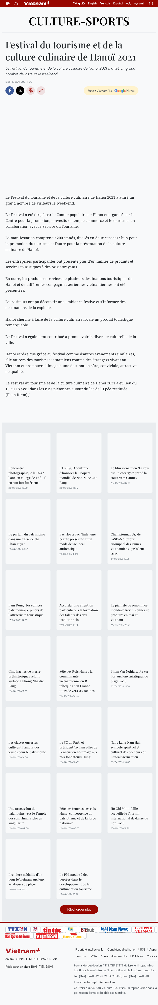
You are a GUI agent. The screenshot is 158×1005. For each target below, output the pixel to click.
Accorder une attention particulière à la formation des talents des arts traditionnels (78, 612)
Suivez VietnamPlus (100, 91)
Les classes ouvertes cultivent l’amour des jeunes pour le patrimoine (27, 747)
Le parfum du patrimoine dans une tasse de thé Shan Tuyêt (26, 539)
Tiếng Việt (79, 3)
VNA (94, 956)
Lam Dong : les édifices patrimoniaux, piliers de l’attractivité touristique (25, 610)
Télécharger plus (79, 909)
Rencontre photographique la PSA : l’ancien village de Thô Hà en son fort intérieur (27, 475)
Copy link (41, 90)
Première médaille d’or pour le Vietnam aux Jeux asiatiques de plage (26, 879)
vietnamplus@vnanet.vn (99, 982)
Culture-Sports (79, 20)
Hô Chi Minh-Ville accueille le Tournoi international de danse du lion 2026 (129, 815)
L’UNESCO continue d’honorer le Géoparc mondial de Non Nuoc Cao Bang (78, 475)
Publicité (137, 956)
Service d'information (114, 956)
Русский (139, 3)
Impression (30, 90)
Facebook (9, 90)
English (92, 3)
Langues (81, 956)
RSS (142, 949)
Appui (153, 949)
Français (105, 3)
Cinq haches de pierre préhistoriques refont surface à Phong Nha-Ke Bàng (26, 678)
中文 (128, 3)
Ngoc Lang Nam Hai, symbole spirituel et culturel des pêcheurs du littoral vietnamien (128, 749)
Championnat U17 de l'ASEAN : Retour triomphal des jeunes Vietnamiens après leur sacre (127, 544)
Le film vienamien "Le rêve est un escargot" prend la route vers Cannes (130, 473)
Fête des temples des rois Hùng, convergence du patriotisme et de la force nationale (77, 815)
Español (118, 3)
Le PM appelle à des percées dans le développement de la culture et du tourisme (75, 881)
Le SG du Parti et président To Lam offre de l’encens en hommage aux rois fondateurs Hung (78, 749)
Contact (152, 956)
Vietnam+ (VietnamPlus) (37, 3)
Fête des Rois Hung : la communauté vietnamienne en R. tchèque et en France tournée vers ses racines (77, 681)
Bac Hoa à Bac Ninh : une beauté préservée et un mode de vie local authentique (77, 541)
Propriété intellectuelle (89, 949)
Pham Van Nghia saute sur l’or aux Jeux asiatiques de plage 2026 (130, 676)
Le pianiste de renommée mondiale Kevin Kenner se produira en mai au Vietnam (130, 612)
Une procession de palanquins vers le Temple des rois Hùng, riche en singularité (27, 815)
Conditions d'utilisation (121, 949)
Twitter (20, 90)
